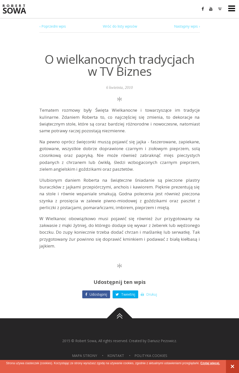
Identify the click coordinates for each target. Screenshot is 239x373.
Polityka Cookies (150, 355)
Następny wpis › (187, 26)
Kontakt (115, 355)
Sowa (18, 9)
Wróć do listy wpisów (120, 26)
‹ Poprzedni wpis (52, 26)
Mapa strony (84, 355)
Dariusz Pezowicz (161, 340)
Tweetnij (125, 294)
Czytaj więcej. (210, 363)
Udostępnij (96, 294)
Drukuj (149, 294)
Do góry (119, 318)
